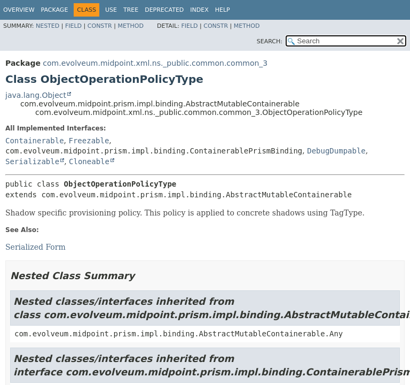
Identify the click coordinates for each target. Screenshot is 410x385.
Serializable (32, 161)
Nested (47, 25)
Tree (130, 9)
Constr (100, 25)
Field (73, 25)
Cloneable (89, 161)
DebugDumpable (336, 151)
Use (111, 9)
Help (222, 9)
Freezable (88, 140)
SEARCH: (269, 41)
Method (130, 25)
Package (54, 9)
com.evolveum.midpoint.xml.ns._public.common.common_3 (155, 63)
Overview (19, 9)
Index (199, 9)
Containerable (34, 140)
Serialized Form (35, 247)
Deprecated (164, 9)
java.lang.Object (35, 95)
